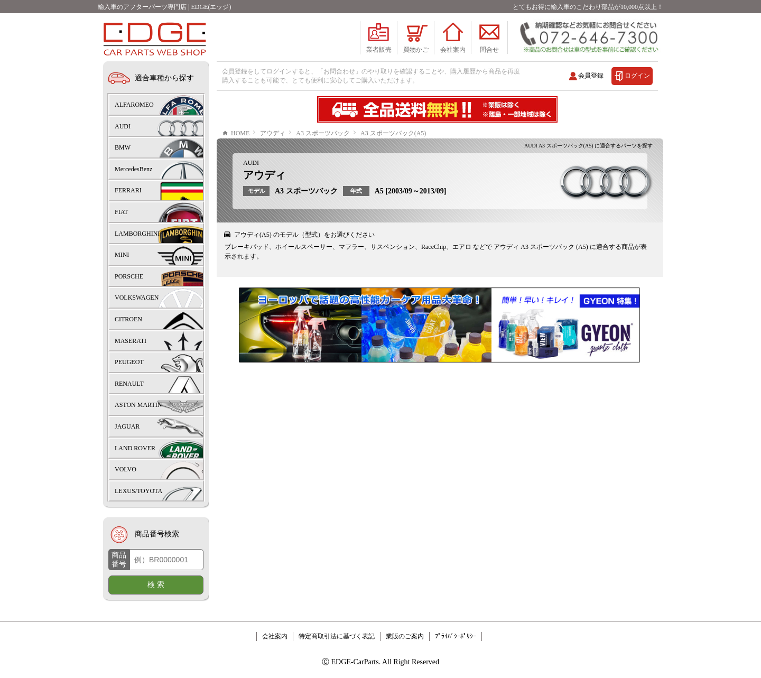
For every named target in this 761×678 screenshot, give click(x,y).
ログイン (637, 75)
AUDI (251, 162)
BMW (123, 147)
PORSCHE (129, 276)
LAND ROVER (135, 448)
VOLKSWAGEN (137, 297)
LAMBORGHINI (137, 233)
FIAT (121, 212)
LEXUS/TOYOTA (138, 491)
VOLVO (125, 469)
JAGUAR (127, 426)
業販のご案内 (405, 636)
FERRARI (128, 190)
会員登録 (591, 75)
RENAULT (129, 383)
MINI (122, 254)
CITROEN (128, 319)
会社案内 (274, 636)
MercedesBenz (133, 169)
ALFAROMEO (134, 104)
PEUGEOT (129, 362)
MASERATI (130, 341)
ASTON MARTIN (138, 404)
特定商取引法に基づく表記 (337, 636)
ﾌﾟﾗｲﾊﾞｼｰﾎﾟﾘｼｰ (455, 636)
